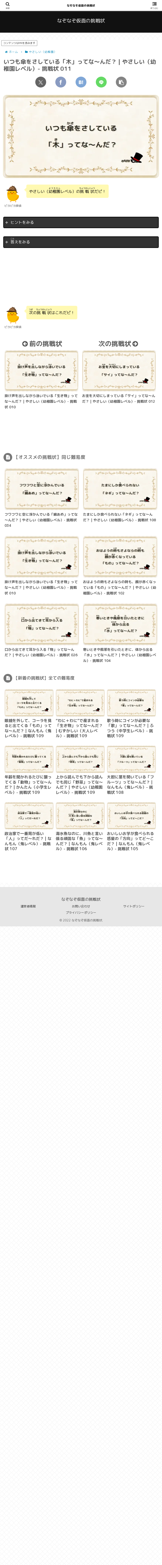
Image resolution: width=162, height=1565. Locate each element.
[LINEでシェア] (101, 82)
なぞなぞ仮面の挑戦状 (81, 5)
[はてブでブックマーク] (81, 82)
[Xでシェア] (40, 82)
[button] (121, 82)
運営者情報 (28, 906)
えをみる (20, 241)
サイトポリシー (134, 906)
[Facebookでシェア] (60, 82)
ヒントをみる (22, 222)
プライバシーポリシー (81, 912)
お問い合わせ (81, 906)
